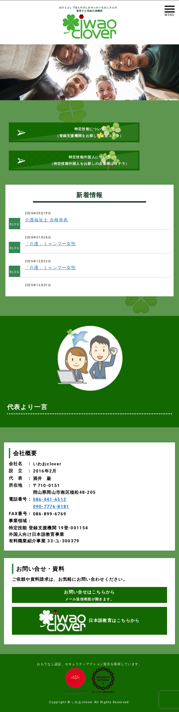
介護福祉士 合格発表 (46, 219)
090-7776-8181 (51, 506)
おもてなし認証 (49, 664)
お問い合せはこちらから (89, 595)
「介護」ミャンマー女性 (50, 243)
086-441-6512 (49, 499)
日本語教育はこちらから (89, 621)
